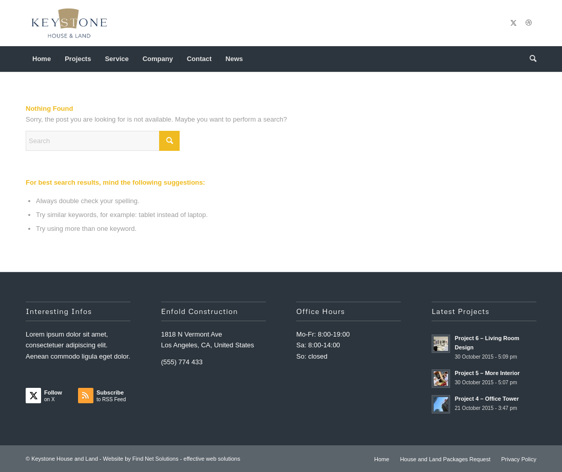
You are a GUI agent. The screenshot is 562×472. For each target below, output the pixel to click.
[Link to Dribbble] (528, 23)
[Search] (529, 59)
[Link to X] (513, 23)
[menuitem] (41, 59)
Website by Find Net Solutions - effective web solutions (171, 459)
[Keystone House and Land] (69, 23)
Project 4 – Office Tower (487, 399)
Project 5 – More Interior (487, 373)
